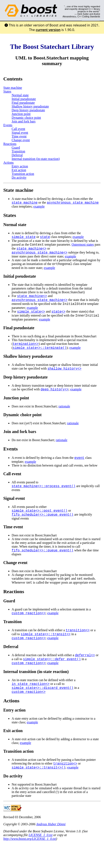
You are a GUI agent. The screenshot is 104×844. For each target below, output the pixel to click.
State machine (12, 87)
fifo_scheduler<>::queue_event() (42, 515)
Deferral (17, 155)
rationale (64, 406)
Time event (19, 136)
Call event (18, 129)
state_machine (25, 203)
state (45, 237)
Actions (8, 162)
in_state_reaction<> (30, 684)
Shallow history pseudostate (30, 106)
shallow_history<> (64, 369)
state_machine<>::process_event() (43, 486)
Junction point (21, 114)
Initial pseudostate (24, 99)
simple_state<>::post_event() (39, 511)
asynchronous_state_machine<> (39, 253)
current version (48, 29)
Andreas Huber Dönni (51, 824)
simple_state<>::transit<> (46, 634)
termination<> (26, 344)
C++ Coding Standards (88, 16)
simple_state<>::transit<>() (38, 768)
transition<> (77, 630)
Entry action (20, 166)
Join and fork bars (23, 121)
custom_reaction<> (28, 613)
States (7, 91)
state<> (58, 312)
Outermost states (83, 244)
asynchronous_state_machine (73, 203)
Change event (21, 140)
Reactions (9, 144)
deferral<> (85, 655)
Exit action (19, 170)
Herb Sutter (83, 14)
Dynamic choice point (26, 117)
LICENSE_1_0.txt (41, 835)
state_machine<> (31, 249)
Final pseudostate (23, 102)
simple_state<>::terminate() (39, 348)
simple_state (23, 237)
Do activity (19, 177)
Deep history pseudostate (28, 110)
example (39, 206)
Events (7, 125)
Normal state (20, 95)
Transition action (23, 174)
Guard (16, 147)
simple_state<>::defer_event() (52, 659)
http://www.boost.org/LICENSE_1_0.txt (29, 838)
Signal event (20, 132)
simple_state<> (31, 312)
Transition (18, 151)
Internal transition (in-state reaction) (36, 159)
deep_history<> (55, 389)
